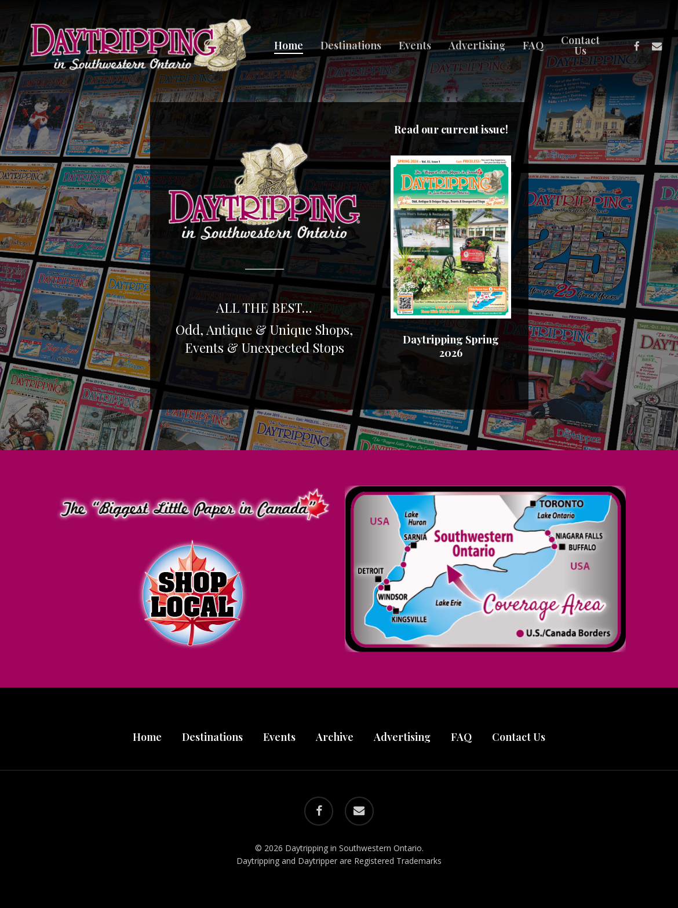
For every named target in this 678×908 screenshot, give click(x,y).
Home (147, 736)
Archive (334, 736)
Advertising (402, 736)
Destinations (212, 736)
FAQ (461, 736)
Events (279, 736)
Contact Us (518, 736)
